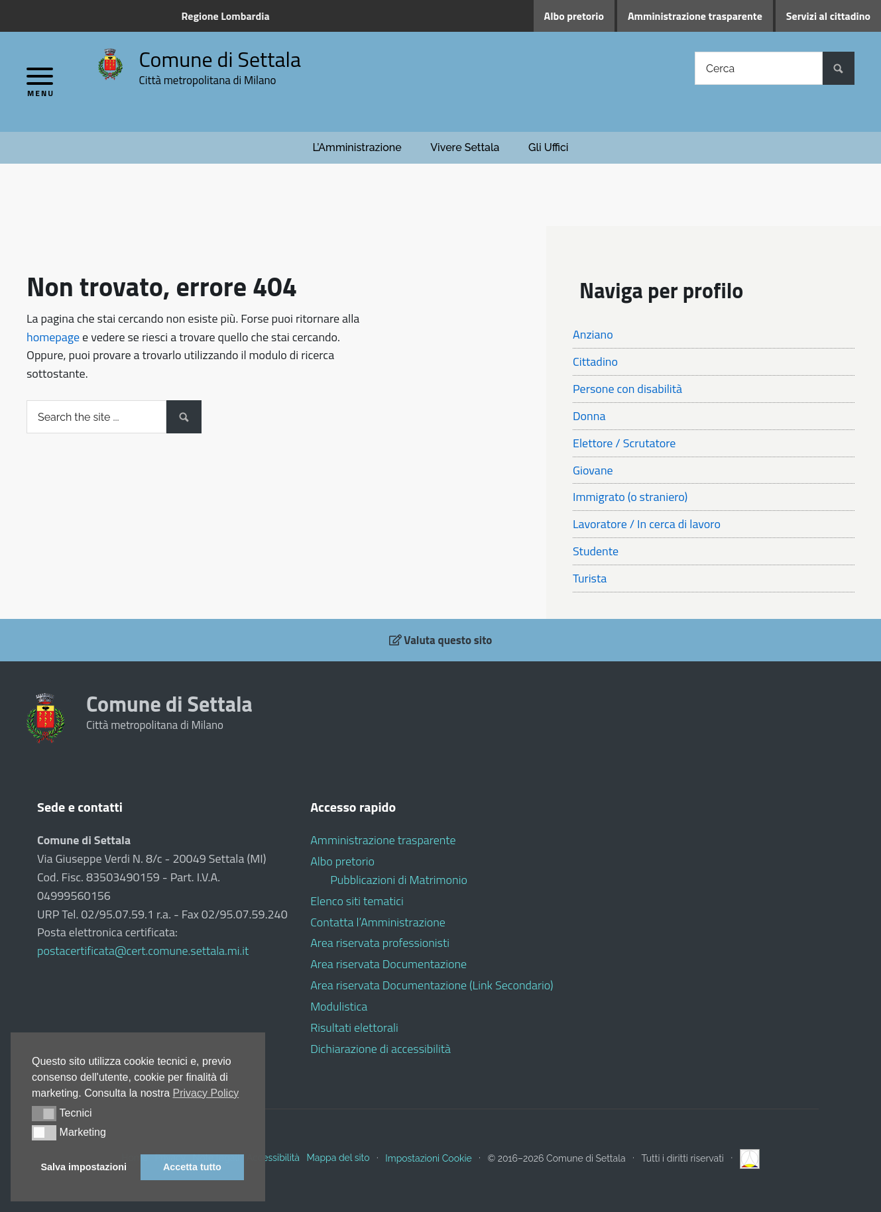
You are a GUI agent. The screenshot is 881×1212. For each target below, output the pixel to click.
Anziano (593, 334)
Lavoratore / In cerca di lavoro (647, 524)
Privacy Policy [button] (206, 1093)
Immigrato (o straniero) (630, 497)
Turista (590, 578)
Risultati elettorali (354, 1027)
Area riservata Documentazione (388, 964)
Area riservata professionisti (379, 943)
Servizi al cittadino (828, 16)
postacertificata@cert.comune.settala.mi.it (143, 951)
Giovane (593, 470)
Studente (595, 551)
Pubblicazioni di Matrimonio (398, 880)
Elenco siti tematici (357, 901)
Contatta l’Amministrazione (377, 922)
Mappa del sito (338, 1157)
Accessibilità (273, 1157)
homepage (53, 337)
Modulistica (338, 1006)
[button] (44, 1113)
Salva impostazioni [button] (84, 1167)
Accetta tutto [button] (192, 1167)
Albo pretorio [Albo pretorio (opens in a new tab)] (574, 16)
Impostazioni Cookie (428, 1157)
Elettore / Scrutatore (624, 443)
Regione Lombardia (226, 16)
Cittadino (595, 361)
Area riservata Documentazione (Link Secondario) (431, 985)
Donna (589, 416)
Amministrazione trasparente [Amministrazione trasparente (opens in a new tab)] (695, 16)
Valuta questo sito (441, 640)
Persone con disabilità (627, 389)
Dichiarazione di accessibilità (380, 1049)
